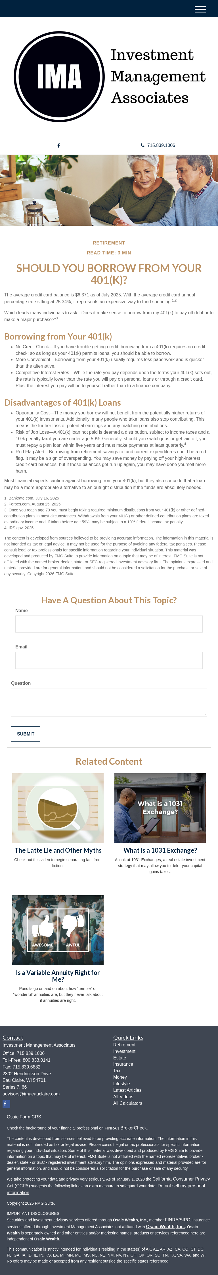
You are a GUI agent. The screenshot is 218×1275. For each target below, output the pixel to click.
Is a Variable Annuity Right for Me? (58, 976)
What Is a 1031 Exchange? (160, 850)
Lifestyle (121, 1083)
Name (21, 610)
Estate (119, 1057)
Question (21, 683)
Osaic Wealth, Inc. (165, 1226)
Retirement (124, 1044)
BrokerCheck (133, 1128)
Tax (116, 1070)
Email (21, 646)
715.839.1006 (158, 145)
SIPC (185, 1219)
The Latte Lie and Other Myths (58, 850)
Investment (124, 1051)
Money (120, 1077)
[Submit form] (25, 734)
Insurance (123, 1064)
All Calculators (127, 1103)
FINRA (172, 1219)
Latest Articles (127, 1090)
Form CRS (30, 1116)
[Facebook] (58, 146)
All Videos (123, 1096)
